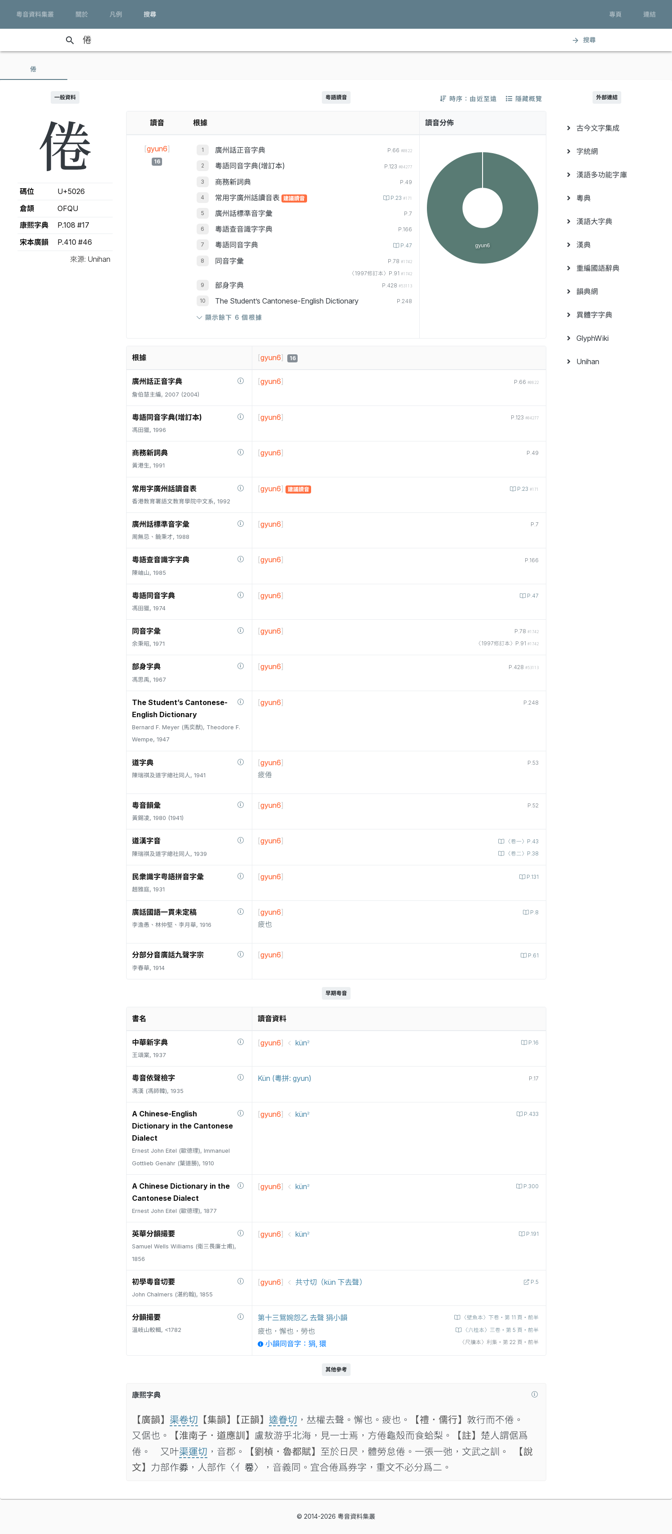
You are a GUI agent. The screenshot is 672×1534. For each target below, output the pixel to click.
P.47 (405, 245)
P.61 (532, 955)
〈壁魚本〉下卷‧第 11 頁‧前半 (496, 1317)
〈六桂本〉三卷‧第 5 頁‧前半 (496, 1330)
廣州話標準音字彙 (243, 213)
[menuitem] (607, 128)
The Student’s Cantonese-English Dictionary (287, 300)
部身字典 (229, 285)
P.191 (531, 1233)
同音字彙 (229, 260)
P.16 (532, 1042)
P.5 (533, 1281)
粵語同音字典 (236, 244)
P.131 (531, 876)
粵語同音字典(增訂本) (250, 165)
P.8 (533, 912)
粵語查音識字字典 (243, 229)
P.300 (530, 1186)
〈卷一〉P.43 (520, 841)
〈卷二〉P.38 (520, 853)
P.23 (399, 197)
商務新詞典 (233, 181)
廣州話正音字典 (240, 149)
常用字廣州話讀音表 (248, 197)
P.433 (530, 1114)
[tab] (33, 69)
